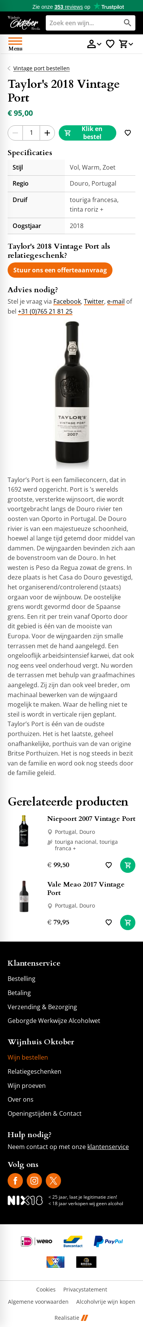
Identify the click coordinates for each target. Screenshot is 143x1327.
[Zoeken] (77, 23)
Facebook (67, 301)
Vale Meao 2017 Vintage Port (86, 889)
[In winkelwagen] (127, 865)
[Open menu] (15, 44)
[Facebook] (15, 1180)
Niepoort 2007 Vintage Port (91, 819)
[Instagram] (34, 1180)
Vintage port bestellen (41, 68)
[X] (53, 1180)
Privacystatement (85, 1290)
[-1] (15, 133)
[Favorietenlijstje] (110, 44)
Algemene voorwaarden (38, 1302)
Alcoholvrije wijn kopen (105, 1302)
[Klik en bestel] (87, 133)
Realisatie (71, 1318)
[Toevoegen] (127, 133)
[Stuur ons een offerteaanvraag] (60, 270)
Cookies (46, 1290)
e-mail (116, 301)
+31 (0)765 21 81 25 (45, 311)
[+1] (47, 133)
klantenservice (108, 1147)
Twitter (94, 301)
